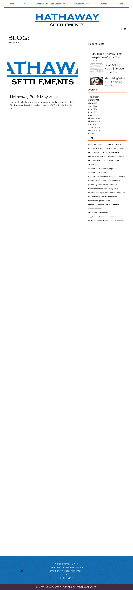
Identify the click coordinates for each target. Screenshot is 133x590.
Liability (96, 152)
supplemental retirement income (102, 217)
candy (103, 180)
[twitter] (125, 29)
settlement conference (98, 209)
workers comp (117, 221)
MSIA (108, 152)
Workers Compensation (98, 177)
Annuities (92, 144)
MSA (102, 152)
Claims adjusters (95, 148)
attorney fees (93, 180)
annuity (121, 177)
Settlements (93, 164)
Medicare (115, 152)
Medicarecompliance (115, 156)
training (106, 221)
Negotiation (102, 160)
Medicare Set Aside (96, 156)
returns (108, 205)
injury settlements (107, 193)
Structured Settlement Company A (102, 169)
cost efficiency (114, 180)
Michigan (92, 160)
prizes (101, 201)
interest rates (94, 197)
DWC (115, 148)
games (91, 185)
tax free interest (95, 221)
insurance (120, 193)
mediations (93, 201)
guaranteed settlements (106, 185)
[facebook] (121, 29)
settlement (117, 205)
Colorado (107, 148)
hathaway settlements (97, 189)
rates (108, 201)
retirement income (96, 205)
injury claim (113, 189)
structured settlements (98, 213)
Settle (116, 160)
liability (104, 197)
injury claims (93, 193)
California (110, 144)
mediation (112, 197)
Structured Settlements (98, 172)
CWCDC (100, 144)
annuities (113, 177)
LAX (89, 152)
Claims (118, 144)
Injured (121, 148)
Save (111, 160)
